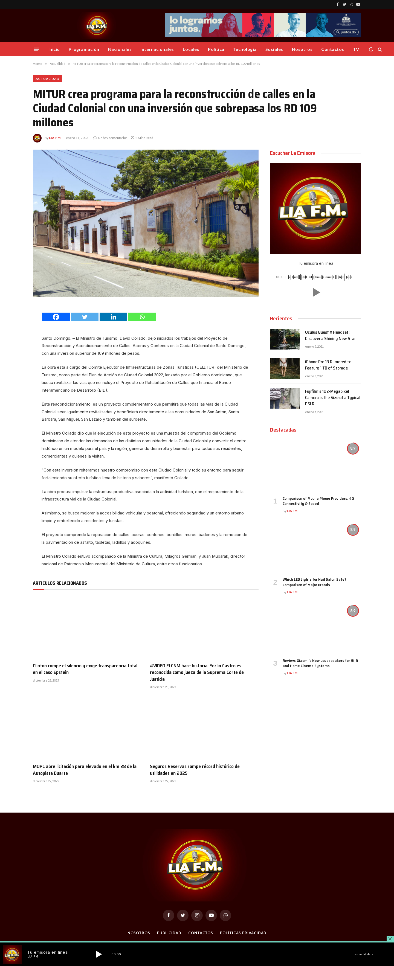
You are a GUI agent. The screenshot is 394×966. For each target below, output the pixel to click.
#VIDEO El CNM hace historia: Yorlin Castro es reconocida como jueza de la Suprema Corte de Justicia (197, 672)
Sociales (274, 49)
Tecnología (245, 49)
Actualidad (47, 79)
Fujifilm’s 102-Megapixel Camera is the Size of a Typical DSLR (332, 397)
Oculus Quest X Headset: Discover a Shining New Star (330, 335)
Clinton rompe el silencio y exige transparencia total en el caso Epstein (85, 669)
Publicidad (169, 933)
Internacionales (157, 49)
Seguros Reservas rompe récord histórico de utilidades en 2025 (195, 769)
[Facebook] (56, 317)
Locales (191, 49)
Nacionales (120, 49)
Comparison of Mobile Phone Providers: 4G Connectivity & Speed (318, 501)
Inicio (54, 49)
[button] (315, 292)
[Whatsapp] (142, 317)
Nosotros (302, 49)
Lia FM (55, 138)
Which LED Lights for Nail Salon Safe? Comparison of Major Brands (314, 582)
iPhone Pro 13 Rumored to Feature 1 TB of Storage (328, 365)
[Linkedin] (113, 317)
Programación (84, 49)
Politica (216, 49)
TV (356, 49)
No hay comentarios (110, 138)
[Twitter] (85, 317)
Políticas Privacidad (243, 933)
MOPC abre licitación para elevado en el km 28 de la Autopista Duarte (85, 769)
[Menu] (36, 49)
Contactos (332, 49)
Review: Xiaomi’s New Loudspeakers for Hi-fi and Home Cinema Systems (320, 663)
